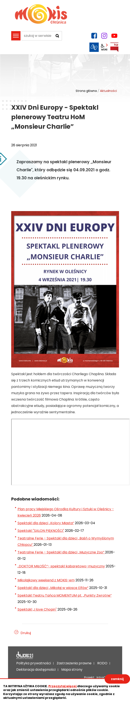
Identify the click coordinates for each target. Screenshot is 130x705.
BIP (114, 47)
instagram (104, 35)
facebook (94, 35)
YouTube (114, 35)
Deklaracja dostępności (24, 655)
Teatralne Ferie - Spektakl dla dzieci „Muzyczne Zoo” (61, 552)
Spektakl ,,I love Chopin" (37, 609)
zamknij (117, 679)
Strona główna (86, 91)
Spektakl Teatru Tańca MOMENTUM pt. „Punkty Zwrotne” (65, 595)
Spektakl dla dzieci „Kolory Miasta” (46, 523)
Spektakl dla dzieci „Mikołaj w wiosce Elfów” (53, 587)
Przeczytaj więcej (62, 686)
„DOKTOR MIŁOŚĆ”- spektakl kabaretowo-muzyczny (61, 566)
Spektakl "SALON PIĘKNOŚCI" (41, 530)
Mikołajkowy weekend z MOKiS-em (46, 580)
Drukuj (26, 632)
